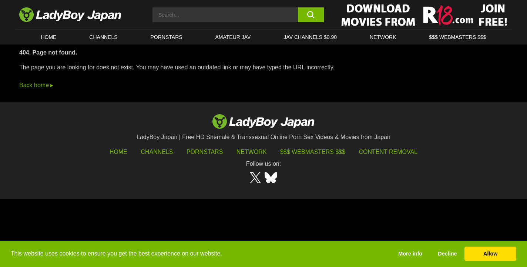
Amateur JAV (233, 37)
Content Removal (388, 152)
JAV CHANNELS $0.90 (310, 37)
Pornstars (166, 37)
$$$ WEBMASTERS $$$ (457, 37)
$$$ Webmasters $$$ (312, 152)
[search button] (310, 14)
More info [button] (410, 254)
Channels (157, 152)
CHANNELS (103, 37)
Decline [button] (447, 254)
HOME (48, 37)
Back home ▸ (36, 85)
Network (383, 37)
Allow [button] (490, 254)
